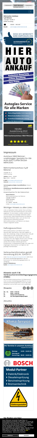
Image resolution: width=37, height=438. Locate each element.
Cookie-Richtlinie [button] (7, 431)
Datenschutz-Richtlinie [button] (19, 431)
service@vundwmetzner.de (15, 180)
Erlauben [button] (26, 435)
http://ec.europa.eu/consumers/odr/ (16, 257)
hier (27, 430)
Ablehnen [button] (10, 435)
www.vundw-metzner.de (15, 182)
